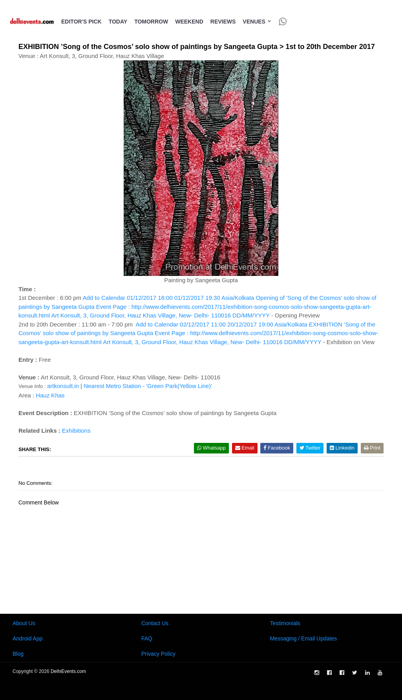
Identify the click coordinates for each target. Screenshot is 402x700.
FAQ (146, 638)
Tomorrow (151, 21)
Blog (18, 654)
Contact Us (154, 623)
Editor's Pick (81, 21)
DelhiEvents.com (68, 671)
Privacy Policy (158, 654)
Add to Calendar (197, 306)
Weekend (189, 21)
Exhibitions (76, 430)
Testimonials (285, 623)
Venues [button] (257, 21)
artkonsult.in (63, 386)
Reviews (223, 21)
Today (118, 21)
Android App (27, 638)
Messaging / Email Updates (303, 638)
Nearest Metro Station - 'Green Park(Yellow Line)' (148, 386)
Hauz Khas (50, 395)
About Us (24, 623)
